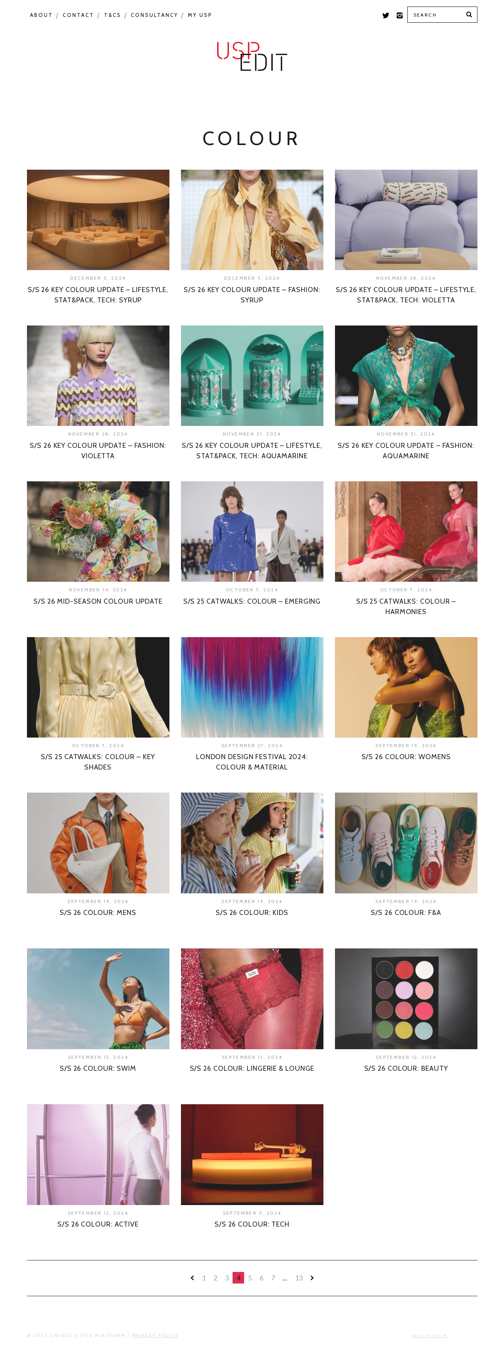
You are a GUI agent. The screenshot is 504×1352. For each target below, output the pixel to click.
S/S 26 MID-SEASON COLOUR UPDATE (97, 601)
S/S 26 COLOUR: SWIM (98, 1068)
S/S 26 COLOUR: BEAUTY (406, 1068)
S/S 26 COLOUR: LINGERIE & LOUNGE (252, 1068)
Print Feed (449, 93)
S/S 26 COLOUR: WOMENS (406, 757)
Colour (49, 93)
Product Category (228, 93)
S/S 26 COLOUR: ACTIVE (98, 1224)
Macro (96, 93)
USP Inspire (312, 93)
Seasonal (147, 93)
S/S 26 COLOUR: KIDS (252, 912)
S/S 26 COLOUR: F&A (406, 912)
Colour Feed (382, 93)
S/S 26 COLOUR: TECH (252, 1224)
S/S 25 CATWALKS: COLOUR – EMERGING (252, 601)
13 (299, 1278)
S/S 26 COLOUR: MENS (98, 912)
